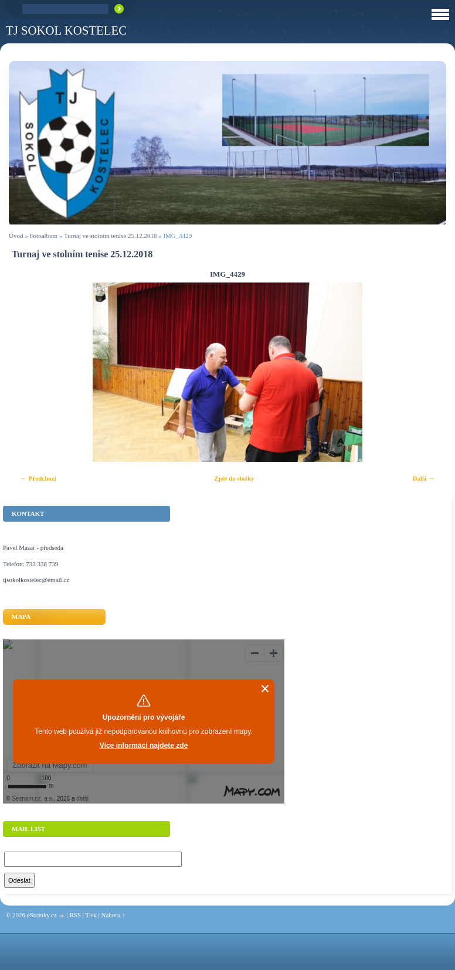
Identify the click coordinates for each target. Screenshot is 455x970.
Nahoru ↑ (113, 914)
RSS (75, 914)
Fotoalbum (43, 235)
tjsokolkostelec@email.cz (36, 579)
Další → (423, 478)
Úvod (16, 235)
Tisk (91, 914)
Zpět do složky (234, 478)
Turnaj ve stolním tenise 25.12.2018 (110, 235)
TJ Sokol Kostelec (66, 30)
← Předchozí (38, 478)
